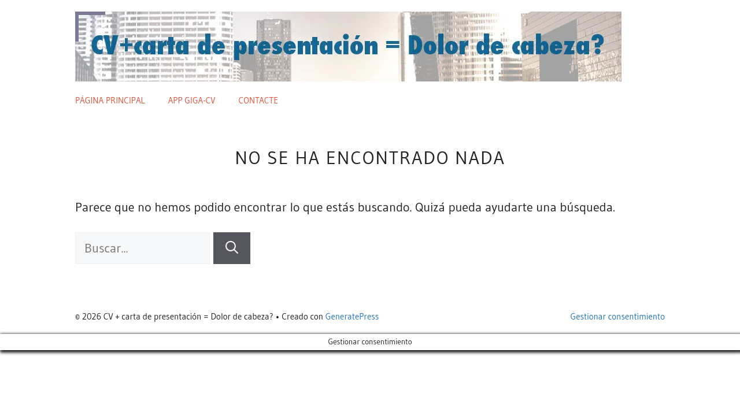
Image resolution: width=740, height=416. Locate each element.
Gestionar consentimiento (618, 316)
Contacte (259, 100)
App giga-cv (192, 100)
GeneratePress (352, 316)
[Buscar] (231, 248)
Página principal (110, 100)
